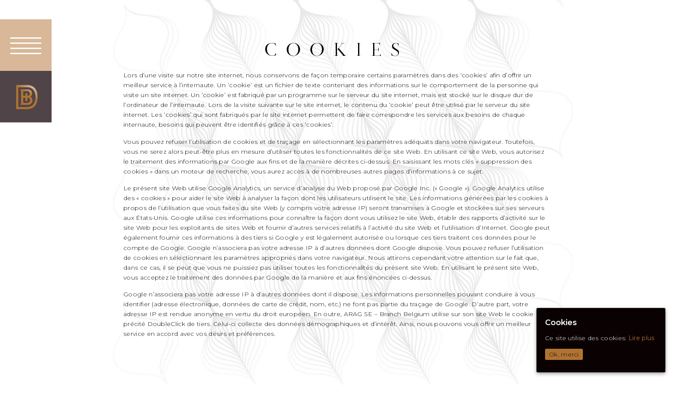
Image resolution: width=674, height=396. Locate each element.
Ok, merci (564, 354)
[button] (26, 45)
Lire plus (641, 338)
